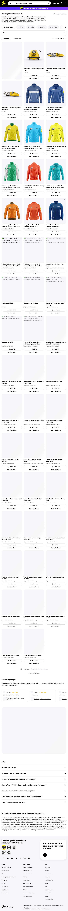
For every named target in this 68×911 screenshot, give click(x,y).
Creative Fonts (5, 893)
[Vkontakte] (29, 858)
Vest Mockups (9, 346)
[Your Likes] (58, 3)
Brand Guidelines (49, 880)
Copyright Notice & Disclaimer (9, 877)
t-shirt (30, 27)
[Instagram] (20, 858)
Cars (29, 424)
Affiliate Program (27, 870)
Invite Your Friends (27, 873)
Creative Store (5, 886)
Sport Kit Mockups (32, 346)
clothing (53, 27)
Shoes (51, 268)
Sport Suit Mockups (55, 385)
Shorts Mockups (10, 463)
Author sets (17, 38)
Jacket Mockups (32, 111)
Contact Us (47, 877)
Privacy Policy (5, 870)
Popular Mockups (49, 889)
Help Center (47, 867)
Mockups (6, 38)
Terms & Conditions (6, 867)
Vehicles (25, 424)
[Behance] (25, 858)
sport (20, 27)
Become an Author (27, 867)
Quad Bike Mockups (38, 463)
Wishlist (46, 896)
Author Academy (49, 873)
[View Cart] (54, 3)
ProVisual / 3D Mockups (29, 893)
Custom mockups (49, 899)
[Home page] (21, 669)
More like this (34, 78)
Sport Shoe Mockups (58, 268)
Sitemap (47, 883)
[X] (16, 858)
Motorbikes (30, 463)
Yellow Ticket (26, 880)
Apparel (26, 111)
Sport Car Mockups (35, 424)
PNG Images (5, 889)
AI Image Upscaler (27, 896)
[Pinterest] (12, 858)
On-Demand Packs (28, 886)
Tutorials (47, 870)
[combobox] (33, 3)
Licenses (4, 873)
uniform (41, 27)
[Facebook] (3, 858)
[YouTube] (8, 858)
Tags (46, 886)
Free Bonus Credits (27, 883)
